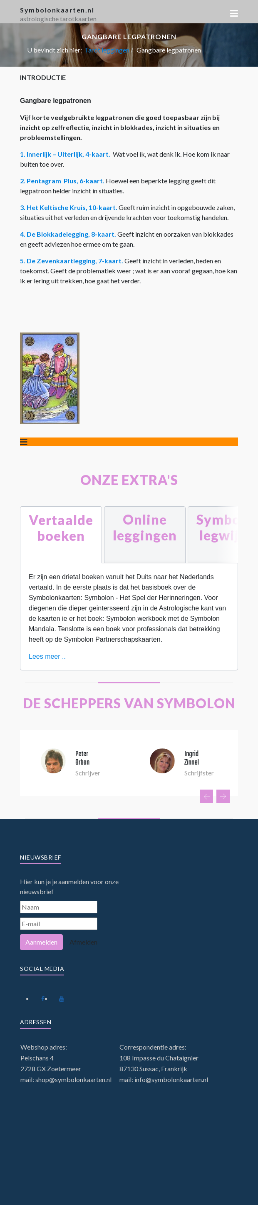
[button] (234, 13)
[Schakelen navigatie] (23, 442)
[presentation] (206, 796)
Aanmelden (41, 942)
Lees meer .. (47, 656)
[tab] (61, 534)
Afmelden (83, 942)
